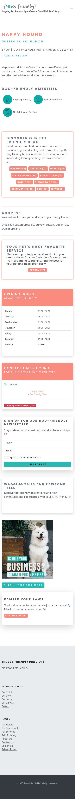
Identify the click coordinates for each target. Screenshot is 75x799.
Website (13, 384)
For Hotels (7, 724)
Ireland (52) (18, 168)
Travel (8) (57, 188)
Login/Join (7, 745)
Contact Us (8, 742)
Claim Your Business (23, 585)
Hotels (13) (24, 182)
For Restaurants (10, 728)
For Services (8, 731)
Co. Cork (6, 695)
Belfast (5, 706)
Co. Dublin (7, 692)
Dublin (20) (57, 168)
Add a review (16, 55)
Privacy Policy (9, 749)
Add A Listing (9, 735)
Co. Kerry (7, 699)
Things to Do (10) (46, 182)
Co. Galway (8, 702)
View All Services (16, 615)
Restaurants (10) (22, 188)
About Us (7, 738)
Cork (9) (42, 188)
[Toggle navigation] (71, 8)
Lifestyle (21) (38, 168)
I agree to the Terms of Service (24, 457)
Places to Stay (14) (24, 175)
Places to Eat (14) (51, 175)
